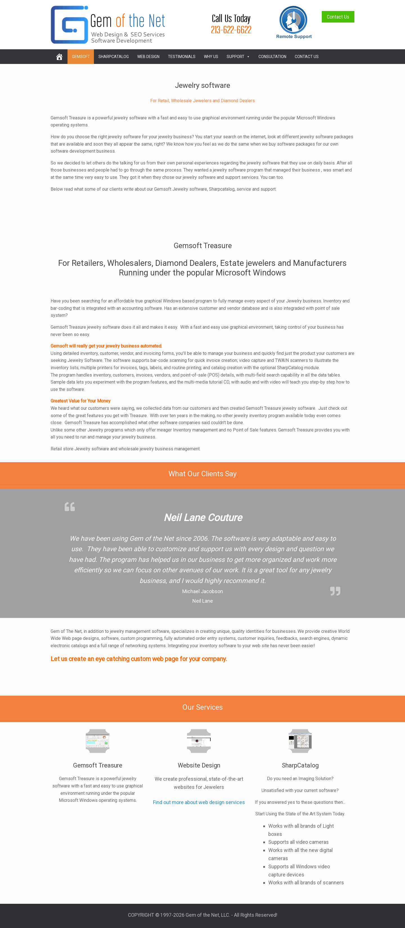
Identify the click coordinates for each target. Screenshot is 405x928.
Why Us (211, 56)
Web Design (148, 56)
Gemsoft (81, 56)
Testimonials (181, 56)
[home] (59, 56)
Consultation (272, 56)
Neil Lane (202, 601)
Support (238, 56)
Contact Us (338, 17)
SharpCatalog (113, 56)
